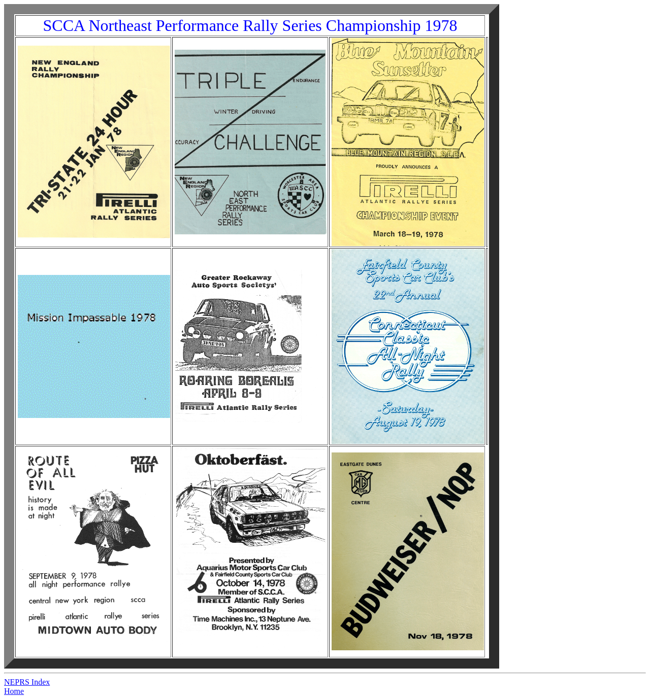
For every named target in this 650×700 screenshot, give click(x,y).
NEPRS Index (27, 682)
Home (14, 691)
